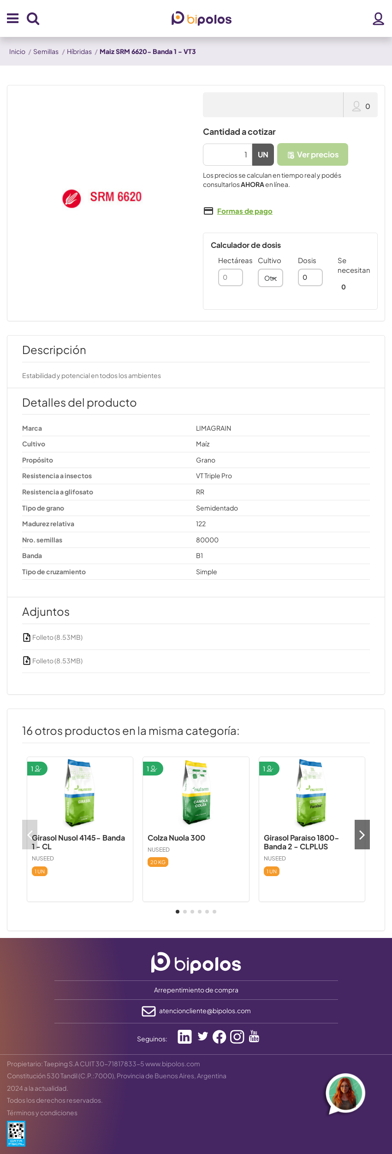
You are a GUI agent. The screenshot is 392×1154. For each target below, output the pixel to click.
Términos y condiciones (42, 1112)
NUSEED (43, 858)
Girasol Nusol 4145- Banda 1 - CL (78, 842)
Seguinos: (152, 1038)
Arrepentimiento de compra (196, 990)
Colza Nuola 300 (176, 837)
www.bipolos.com (172, 1063)
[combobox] (270, 278)
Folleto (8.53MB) (52, 637)
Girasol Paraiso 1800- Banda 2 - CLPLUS (301, 842)
